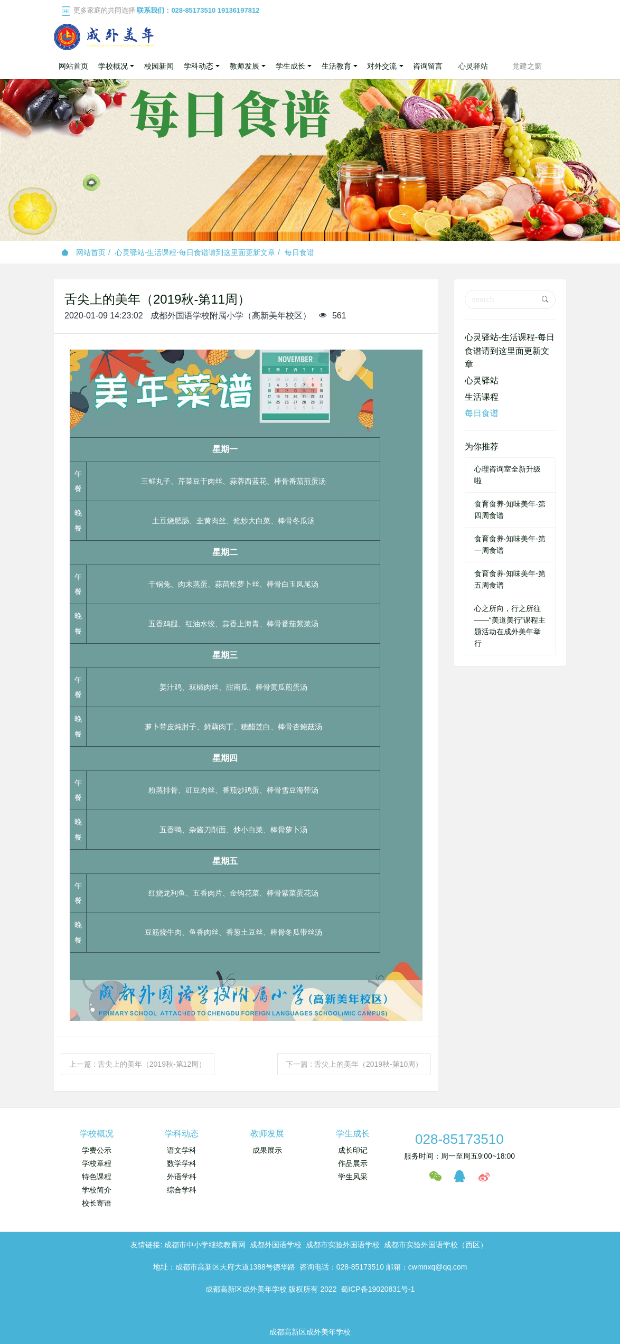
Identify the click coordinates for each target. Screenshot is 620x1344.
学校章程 (96, 1163)
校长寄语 (96, 1203)
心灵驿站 (482, 380)
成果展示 (267, 1150)
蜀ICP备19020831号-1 (378, 1289)
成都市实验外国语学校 (343, 1244)
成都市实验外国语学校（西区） (435, 1244)
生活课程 (482, 396)
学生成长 (353, 1133)
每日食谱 (299, 252)
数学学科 (181, 1163)
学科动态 (182, 1133)
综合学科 (181, 1190)
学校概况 (97, 1133)
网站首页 (73, 66)
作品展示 (353, 1163)
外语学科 (181, 1176)
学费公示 (96, 1150)
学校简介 (96, 1190)
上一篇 (137, 1064)
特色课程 (96, 1176)
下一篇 (354, 1064)
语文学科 (181, 1150)
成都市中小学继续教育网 (205, 1244)
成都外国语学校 (276, 1244)
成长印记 (353, 1150)
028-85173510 (459, 1139)
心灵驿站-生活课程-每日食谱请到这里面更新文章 (195, 252)
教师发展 (267, 1133)
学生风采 (353, 1176)
